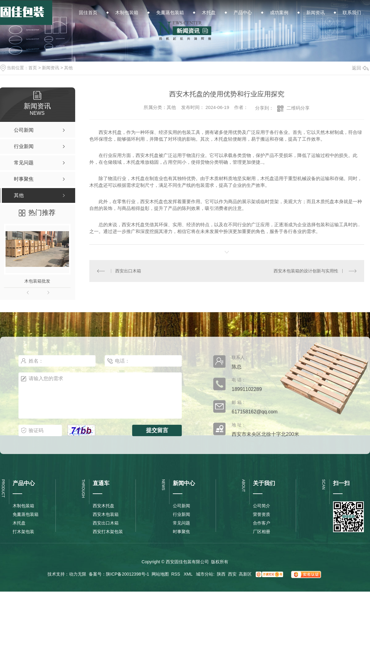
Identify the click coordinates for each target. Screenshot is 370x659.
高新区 (245, 574)
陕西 (221, 574)
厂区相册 (261, 531)
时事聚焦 (181, 531)
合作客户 (261, 522)
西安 (232, 574)
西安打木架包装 (108, 531)
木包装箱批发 (37, 281)
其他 (68, 67)
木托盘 (19, 522)
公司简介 (261, 505)
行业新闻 (181, 514)
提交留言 (157, 430)
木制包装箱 (23, 505)
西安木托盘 (103, 505)
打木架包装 (23, 531)
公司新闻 (181, 505)
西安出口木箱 (128, 270)
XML (188, 574)
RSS (176, 574)
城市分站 (204, 574)
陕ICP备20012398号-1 (127, 574)
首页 (32, 67)
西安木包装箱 (106, 514)
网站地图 (160, 574)
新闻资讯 (50, 67)
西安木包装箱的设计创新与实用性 (306, 270)
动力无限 (77, 574)
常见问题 (181, 522)
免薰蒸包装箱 (26, 514)
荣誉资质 (261, 514)
